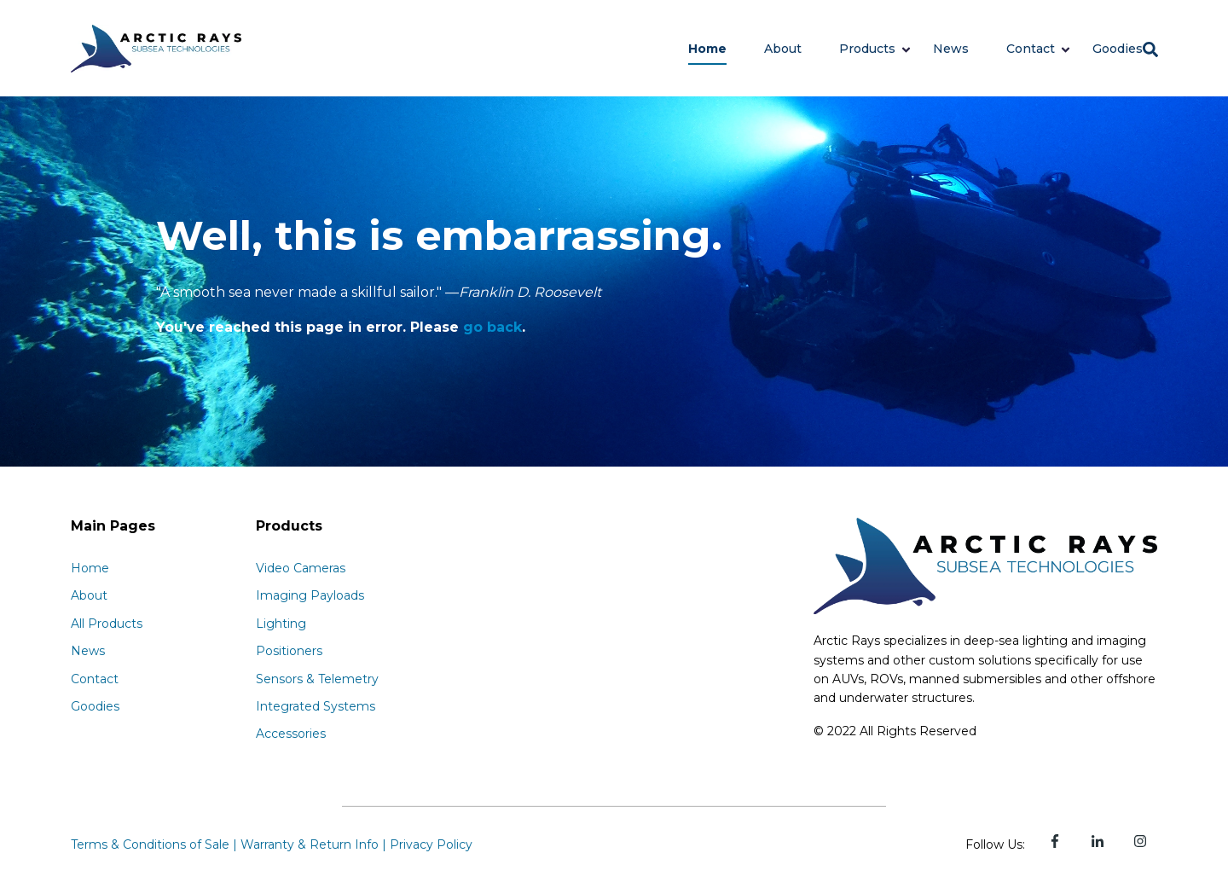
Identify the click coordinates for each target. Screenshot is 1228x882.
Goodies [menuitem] (95, 706)
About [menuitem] (89, 595)
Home (707, 48)
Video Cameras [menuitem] (300, 568)
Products (867, 48)
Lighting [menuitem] (281, 623)
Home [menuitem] (90, 568)
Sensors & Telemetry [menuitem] (317, 679)
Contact (1030, 48)
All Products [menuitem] (106, 623)
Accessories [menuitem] (291, 733)
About (783, 48)
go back (492, 327)
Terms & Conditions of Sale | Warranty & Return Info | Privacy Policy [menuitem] (271, 844)
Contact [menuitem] (95, 679)
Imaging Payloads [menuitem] (310, 595)
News (951, 48)
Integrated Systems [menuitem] (315, 706)
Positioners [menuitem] (289, 651)
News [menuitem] (88, 651)
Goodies (1117, 48)
